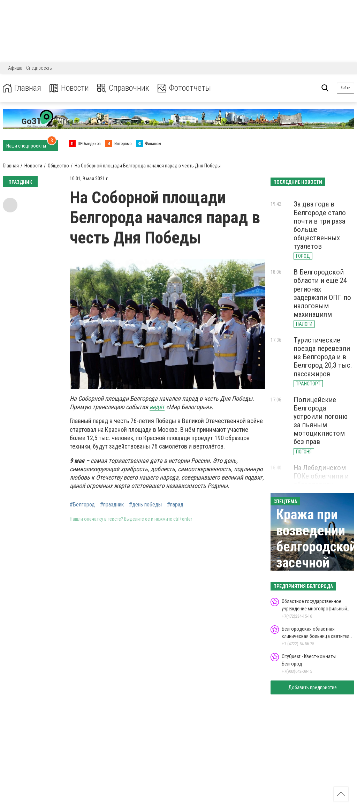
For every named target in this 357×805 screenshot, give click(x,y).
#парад (175, 505)
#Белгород (82, 505)
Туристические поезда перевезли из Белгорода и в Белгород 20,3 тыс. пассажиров (323, 357)
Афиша (15, 68)
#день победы (145, 505)
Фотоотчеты (184, 88)
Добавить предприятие (312, 687)
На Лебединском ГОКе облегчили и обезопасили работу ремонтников (321, 485)
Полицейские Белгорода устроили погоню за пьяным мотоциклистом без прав (321, 421)
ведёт (157, 407)
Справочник (123, 88)
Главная (22, 88)
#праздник (112, 505)
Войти (345, 87)
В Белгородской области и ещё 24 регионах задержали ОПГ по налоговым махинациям (322, 293)
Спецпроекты (39, 68)
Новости (69, 88)
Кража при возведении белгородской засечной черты (316, 546)
